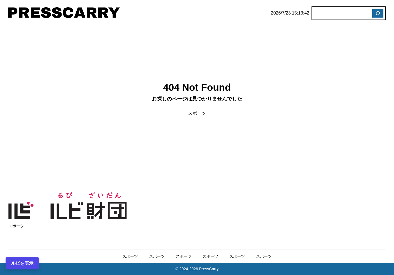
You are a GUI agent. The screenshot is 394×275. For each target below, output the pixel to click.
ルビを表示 (22, 262)
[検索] (377, 13)
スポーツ (197, 113)
